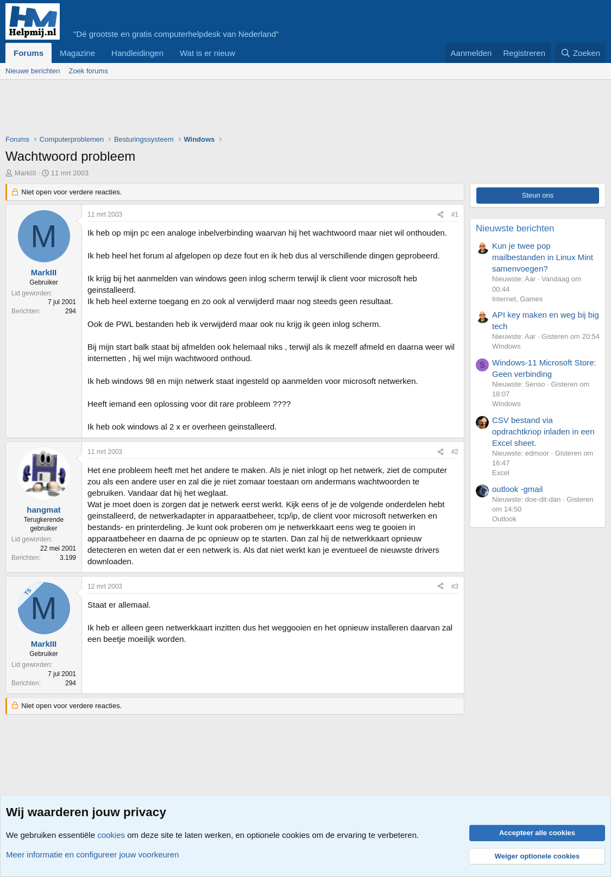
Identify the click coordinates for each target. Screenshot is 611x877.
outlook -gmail (517, 489)
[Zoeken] (580, 53)
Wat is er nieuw (207, 53)
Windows (506, 346)
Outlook (504, 519)
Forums (28, 53)
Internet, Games (517, 299)
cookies (111, 835)
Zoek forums (88, 71)
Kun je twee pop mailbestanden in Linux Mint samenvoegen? (542, 257)
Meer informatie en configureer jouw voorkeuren (92, 854)
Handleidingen (137, 53)
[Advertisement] (203, 109)
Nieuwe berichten (32, 71)
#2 (454, 452)
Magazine (77, 53)
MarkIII (25, 173)
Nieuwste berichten (515, 228)
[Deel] (440, 215)
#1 (454, 214)
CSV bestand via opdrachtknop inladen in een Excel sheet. (543, 431)
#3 (454, 586)
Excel (500, 473)
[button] (243, 53)
